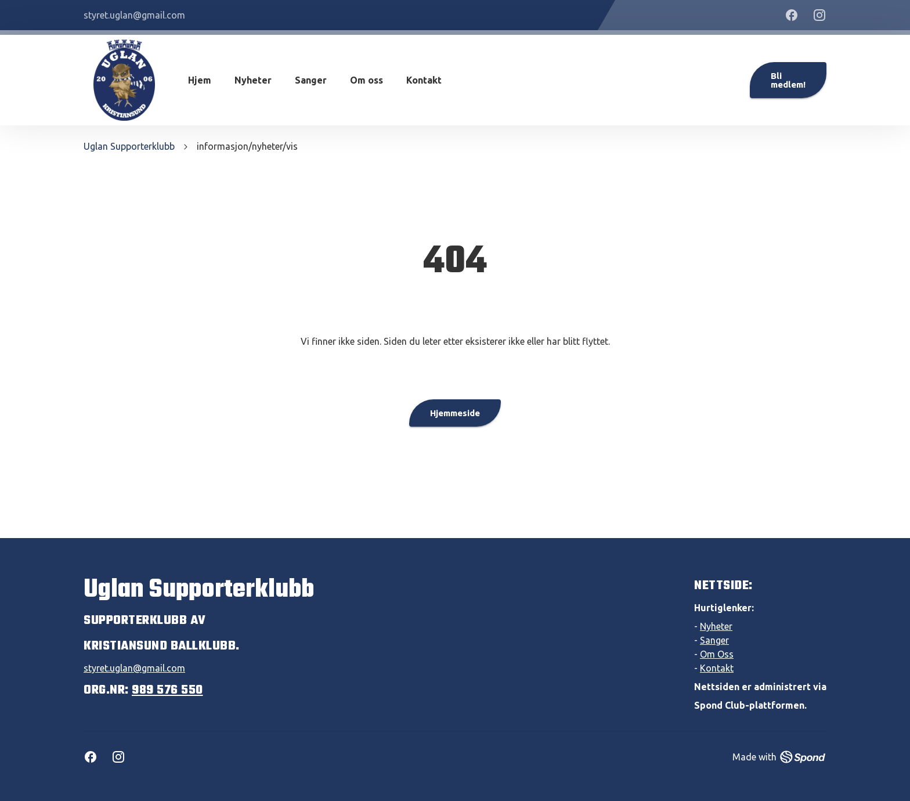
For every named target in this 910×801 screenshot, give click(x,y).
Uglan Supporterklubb (129, 146)
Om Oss (717, 654)
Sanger (311, 80)
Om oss (366, 80)
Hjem (199, 80)
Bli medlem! (788, 80)
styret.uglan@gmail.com (134, 668)
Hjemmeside (455, 413)
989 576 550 (167, 690)
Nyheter (253, 80)
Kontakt (424, 80)
